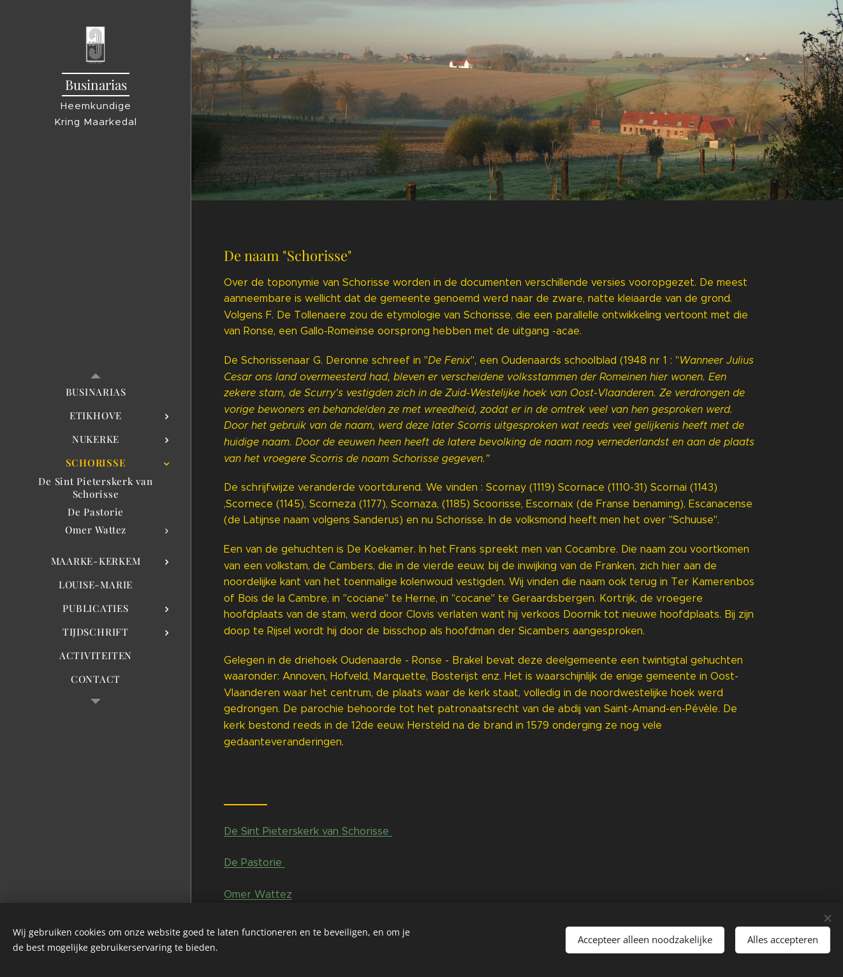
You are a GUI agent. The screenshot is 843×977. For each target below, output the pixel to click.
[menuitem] (95, 392)
